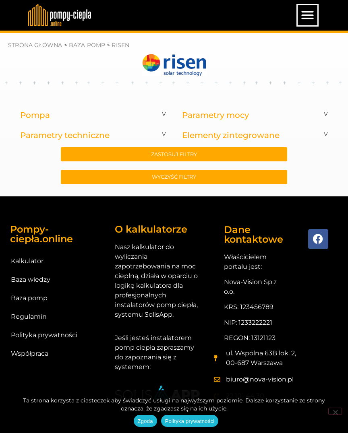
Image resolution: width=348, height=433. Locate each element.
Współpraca (29, 353)
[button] (307, 15)
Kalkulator (27, 261)
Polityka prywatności (44, 335)
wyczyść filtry (174, 176)
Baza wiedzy (30, 279)
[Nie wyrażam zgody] (335, 411)
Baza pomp (29, 298)
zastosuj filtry (174, 154)
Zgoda (145, 421)
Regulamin (29, 316)
